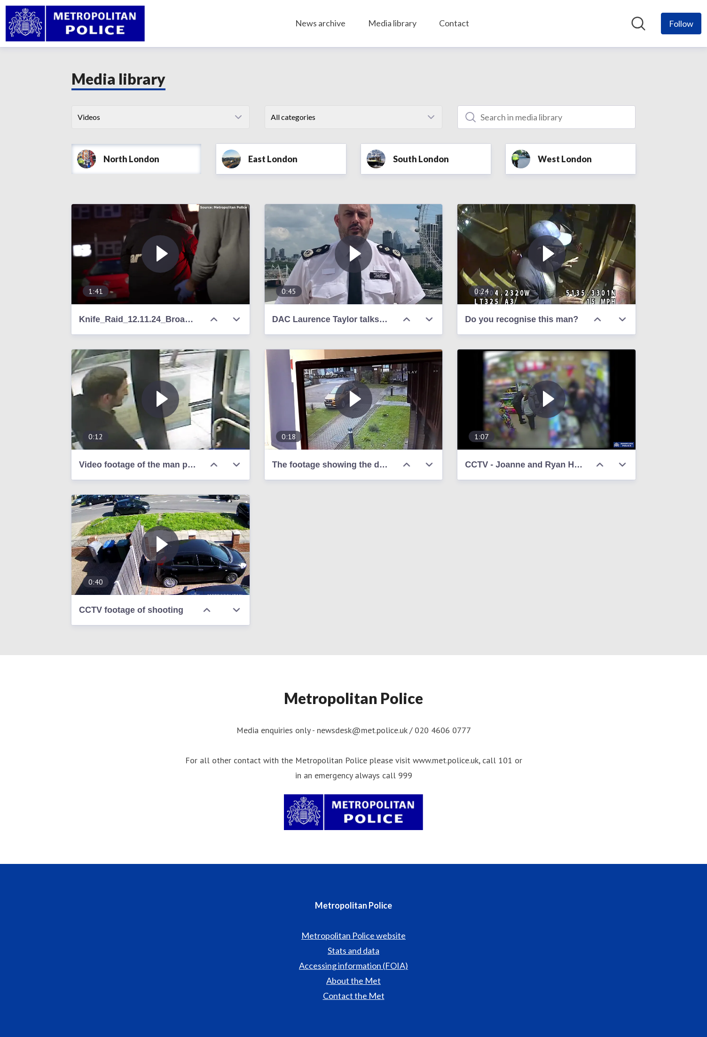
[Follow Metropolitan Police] (681, 23)
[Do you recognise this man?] (546, 254)
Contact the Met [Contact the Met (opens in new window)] (354, 995)
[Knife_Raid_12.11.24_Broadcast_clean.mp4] (160, 254)
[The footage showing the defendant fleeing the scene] (354, 399)
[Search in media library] (546, 117)
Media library (392, 23)
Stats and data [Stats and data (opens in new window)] (353, 950)
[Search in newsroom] (638, 23)
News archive (320, 23)
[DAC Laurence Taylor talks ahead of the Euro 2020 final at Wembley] (354, 254)
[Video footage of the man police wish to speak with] (160, 399)
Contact (454, 23)
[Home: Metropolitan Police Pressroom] (75, 23)
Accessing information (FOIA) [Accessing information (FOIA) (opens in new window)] (353, 965)
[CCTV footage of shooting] (160, 545)
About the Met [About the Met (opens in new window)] (353, 980)
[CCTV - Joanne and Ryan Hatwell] (546, 399)
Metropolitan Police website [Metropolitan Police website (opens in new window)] (353, 935)
